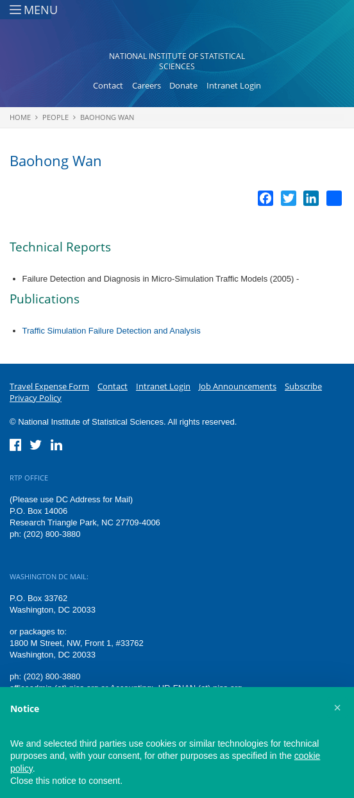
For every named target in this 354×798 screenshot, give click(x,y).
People (55, 117)
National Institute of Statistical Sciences (177, 61)
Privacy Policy (36, 397)
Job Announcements (237, 386)
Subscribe (303, 386)
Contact (108, 85)
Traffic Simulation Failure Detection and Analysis (111, 330)
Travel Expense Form (49, 386)
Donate (183, 85)
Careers (146, 85)
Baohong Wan (107, 117)
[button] (337, 707)
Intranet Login (233, 85)
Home (20, 117)
